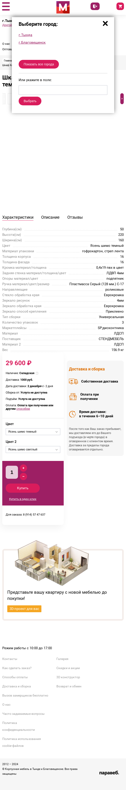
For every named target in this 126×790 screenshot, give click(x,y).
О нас (6, 43)
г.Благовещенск (32, 42)
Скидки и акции (68, 668)
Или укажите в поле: (35, 80)
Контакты (9, 659)
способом (23, 408)
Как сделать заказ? (17, 668)
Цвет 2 (11, 442)
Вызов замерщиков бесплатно (25, 695)
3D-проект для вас (24, 609)
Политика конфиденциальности (18, 726)
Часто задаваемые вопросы (23, 714)
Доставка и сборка (16, 686)
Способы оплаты (15, 677)
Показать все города (39, 64)
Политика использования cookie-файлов (21, 742)
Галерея (62, 659)
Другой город (11, 25)
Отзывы (75, 217)
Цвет (10, 424)
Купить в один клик (22, 499)
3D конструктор (68, 677)
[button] (6, 7)
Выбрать (30, 101)
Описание (50, 217)
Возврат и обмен (68, 686)
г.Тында (25, 35)
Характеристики (17, 217)
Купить (22, 488)
